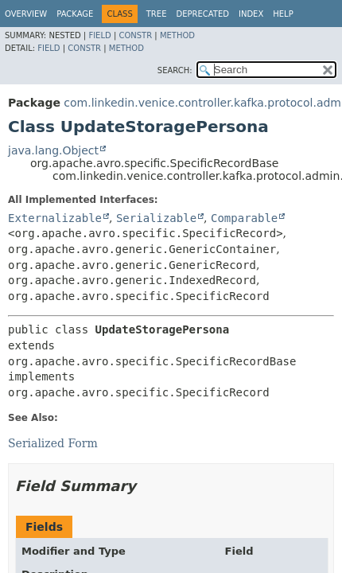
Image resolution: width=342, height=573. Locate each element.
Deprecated (202, 14)
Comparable (244, 218)
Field (99, 35)
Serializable (156, 218)
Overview (26, 14)
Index (251, 14)
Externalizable (55, 218)
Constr (135, 35)
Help (283, 14)
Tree (156, 14)
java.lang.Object (53, 150)
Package (74, 14)
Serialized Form (53, 443)
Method (177, 35)
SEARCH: (174, 70)
